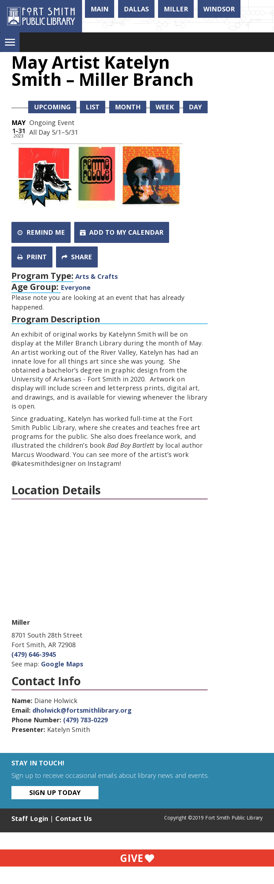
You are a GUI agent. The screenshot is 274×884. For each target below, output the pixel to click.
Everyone (76, 287)
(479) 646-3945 (33, 654)
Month (128, 107)
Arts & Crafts (96, 276)
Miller (176, 9)
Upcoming (52, 107)
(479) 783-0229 (85, 720)
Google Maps (62, 664)
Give (137, 858)
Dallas (136, 9)
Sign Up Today (55, 792)
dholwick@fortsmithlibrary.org (82, 710)
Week (165, 107)
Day (195, 107)
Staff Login (29, 818)
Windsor (219, 9)
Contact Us (73, 818)
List (93, 107)
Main (99, 9)
